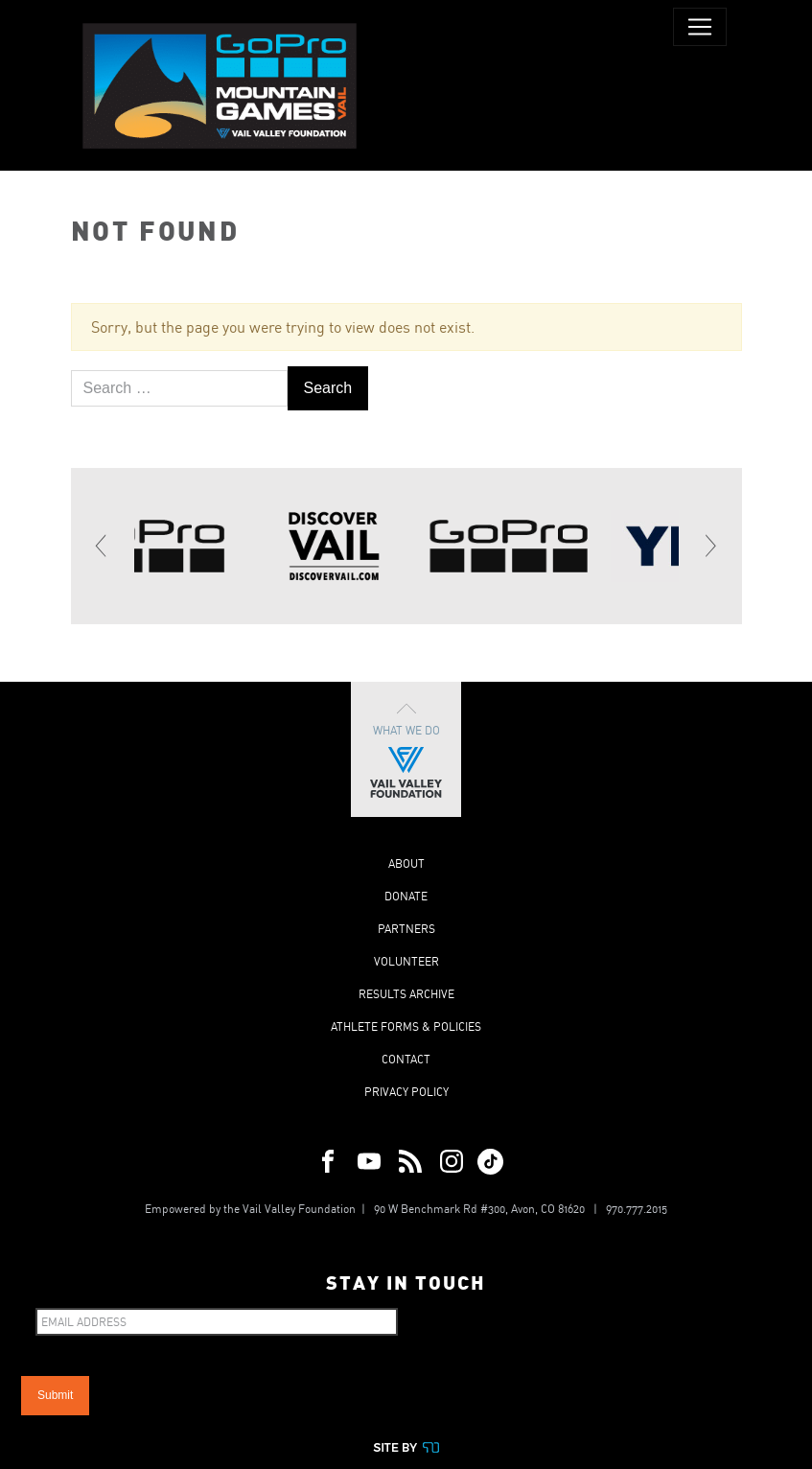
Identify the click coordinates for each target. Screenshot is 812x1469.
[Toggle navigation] (700, 27)
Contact (406, 1059)
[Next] (710, 546)
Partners (406, 928)
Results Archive (406, 994)
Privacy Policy (406, 1091)
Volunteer (406, 961)
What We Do (406, 749)
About (406, 863)
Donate (406, 896)
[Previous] (102, 546)
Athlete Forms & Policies (406, 1026)
